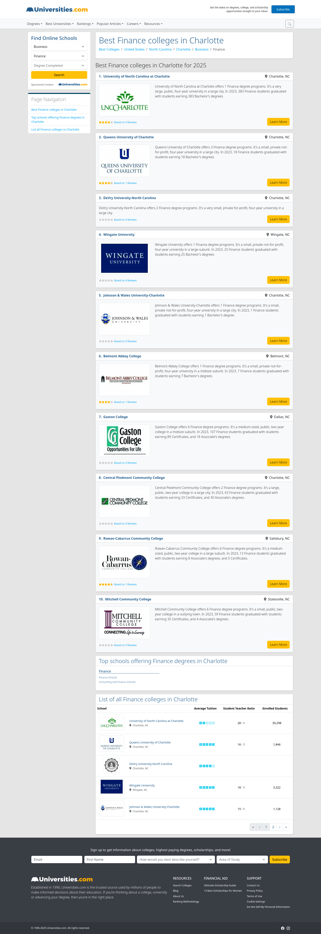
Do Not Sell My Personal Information (268, 907)
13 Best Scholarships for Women (223, 890)
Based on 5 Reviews (125, 122)
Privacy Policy (255, 890)
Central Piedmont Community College (134, 477)
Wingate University (119, 234)
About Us (178, 896)
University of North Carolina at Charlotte (136, 76)
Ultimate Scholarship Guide (220, 885)
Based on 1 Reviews (125, 183)
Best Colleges (109, 49)
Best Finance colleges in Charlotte (54, 110)
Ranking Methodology (186, 901)
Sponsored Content (42, 84)
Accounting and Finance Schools (117, 682)
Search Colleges (182, 885)
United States (134, 49)
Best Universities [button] (58, 23)
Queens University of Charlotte (128, 137)
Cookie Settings (256, 901)
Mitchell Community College (128, 599)
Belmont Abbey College (122, 356)
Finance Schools (108, 677)
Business (201, 49)
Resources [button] (152, 23)
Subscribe (283, 9)
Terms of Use (254, 896)
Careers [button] (133, 23)
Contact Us (253, 885)
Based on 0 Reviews (125, 219)
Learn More (278, 122)
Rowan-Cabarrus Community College (133, 538)
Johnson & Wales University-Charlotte (134, 295)
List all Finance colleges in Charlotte (55, 129)
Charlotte (183, 49)
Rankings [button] (84, 23)
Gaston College (115, 417)
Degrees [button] (33, 23)
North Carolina (160, 49)
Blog (175, 890)
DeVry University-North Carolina (129, 198)
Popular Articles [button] (109, 23)
